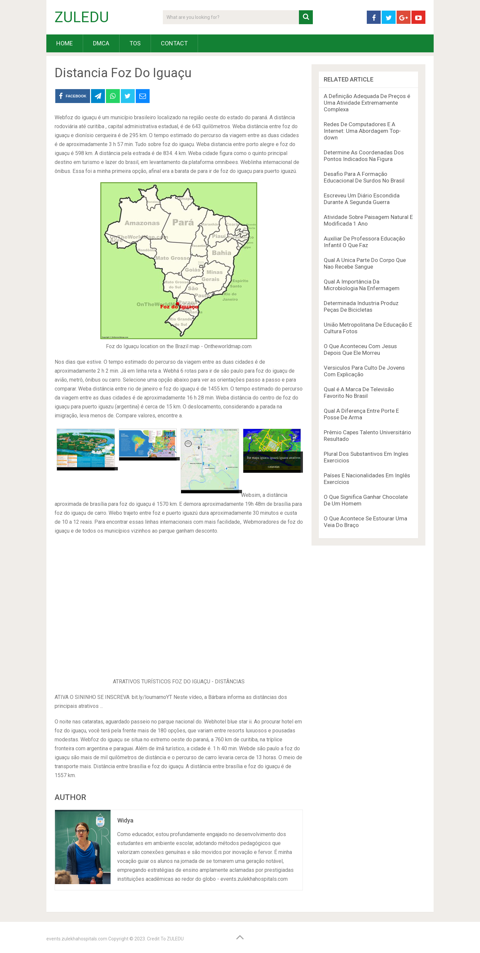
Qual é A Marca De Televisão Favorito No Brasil (359, 392)
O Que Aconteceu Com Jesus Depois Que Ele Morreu (360, 349)
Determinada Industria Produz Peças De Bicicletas (361, 306)
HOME (64, 43)
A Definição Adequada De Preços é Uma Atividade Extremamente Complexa (367, 103)
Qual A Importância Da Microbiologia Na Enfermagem (362, 284)
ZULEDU (82, 17)
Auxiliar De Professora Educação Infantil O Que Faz (364, 241)
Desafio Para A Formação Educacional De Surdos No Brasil (364, 177)
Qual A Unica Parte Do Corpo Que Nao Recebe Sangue (365, 263)
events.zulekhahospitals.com (76, 938)
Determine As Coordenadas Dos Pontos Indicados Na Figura (364, 155)
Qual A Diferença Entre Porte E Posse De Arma (361, 414)
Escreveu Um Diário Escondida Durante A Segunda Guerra (362, 198)
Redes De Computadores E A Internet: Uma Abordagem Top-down (362, 131)
